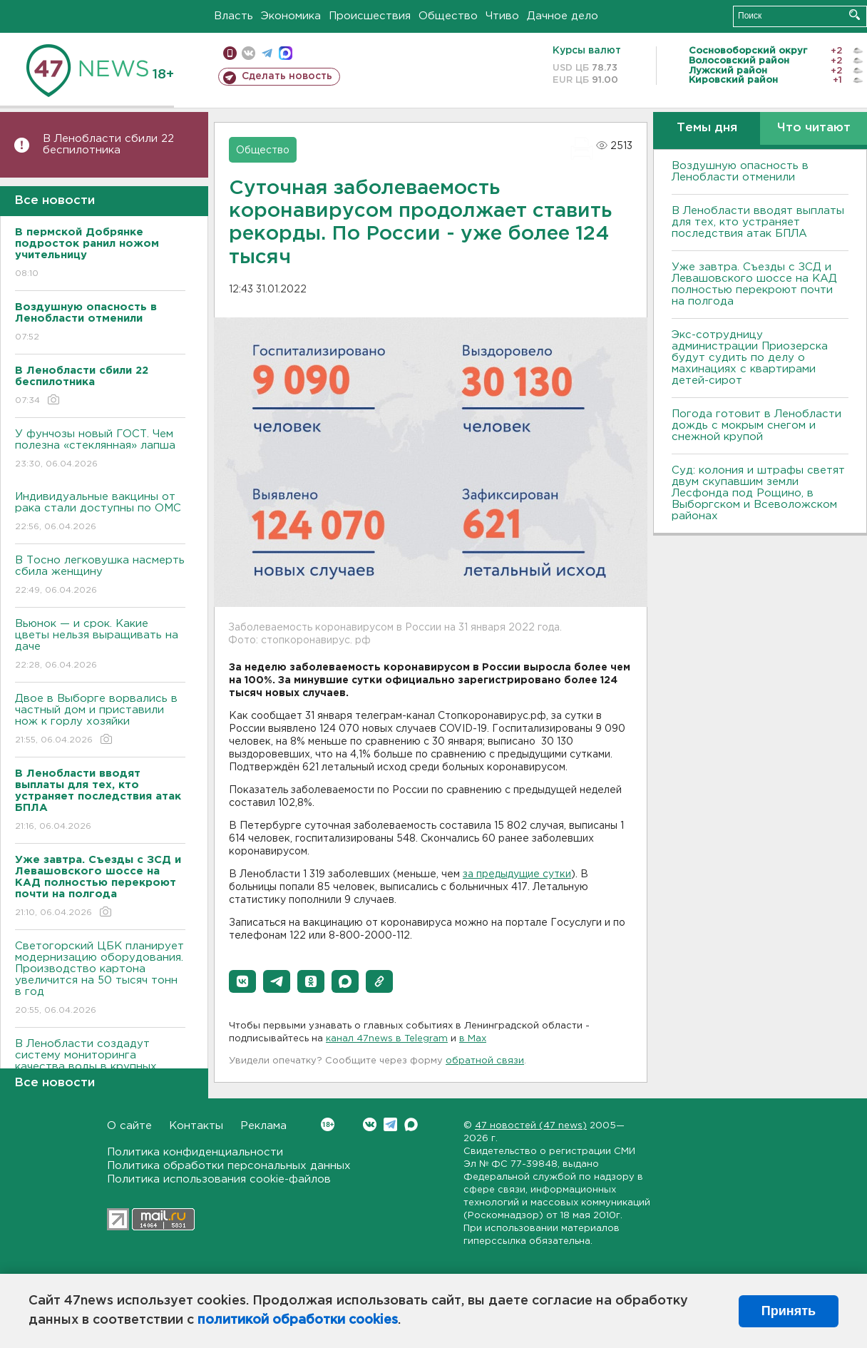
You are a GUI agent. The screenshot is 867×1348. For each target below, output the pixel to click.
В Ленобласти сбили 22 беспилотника (108, 144)
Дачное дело (562, 16)
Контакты (196, 1125)
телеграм (267, 53)
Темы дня (707, 128)
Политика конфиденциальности (195, 1152)
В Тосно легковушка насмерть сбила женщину (100, 576)
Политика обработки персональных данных (229, 1165)
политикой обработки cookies (297, 1320)
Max (411, 1124)
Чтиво (502, 16)
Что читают (814, 128)
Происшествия (370, 16)
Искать (854, 14)
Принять (788, 1311)
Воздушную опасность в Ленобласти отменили (740, 171)
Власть (233, 16)
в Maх (472, 1039)
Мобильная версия (230, 53)
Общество (448, 16)
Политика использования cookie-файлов (219, 1179)
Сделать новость (287, 76)
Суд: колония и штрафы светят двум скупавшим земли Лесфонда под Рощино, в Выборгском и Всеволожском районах (758, 493)
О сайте (129, 1125)
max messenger (285, 53)
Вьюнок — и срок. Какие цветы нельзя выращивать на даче (100, 645)
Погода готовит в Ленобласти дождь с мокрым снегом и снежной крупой (756, 425)
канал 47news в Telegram (387, 1039)
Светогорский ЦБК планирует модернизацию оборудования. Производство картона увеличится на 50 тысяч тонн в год (100, 978)
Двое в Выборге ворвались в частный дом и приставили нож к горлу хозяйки (100, 720)
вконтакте (248, 53)
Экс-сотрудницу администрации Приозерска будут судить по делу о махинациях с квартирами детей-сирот (750, 357)
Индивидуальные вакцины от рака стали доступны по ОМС (100, 512)
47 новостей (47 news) (531, 1126)
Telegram (390, 1124)
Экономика (291, 16)
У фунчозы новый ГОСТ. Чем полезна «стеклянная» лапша (100, 449)
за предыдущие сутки (517, 874)
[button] (242, 981)
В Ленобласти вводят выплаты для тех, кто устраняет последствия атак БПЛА (758, 222)
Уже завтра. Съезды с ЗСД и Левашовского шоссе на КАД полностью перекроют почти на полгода (754, 284)
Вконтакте (327, 1124)
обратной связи (485, 1061)
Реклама (263, 1125)
